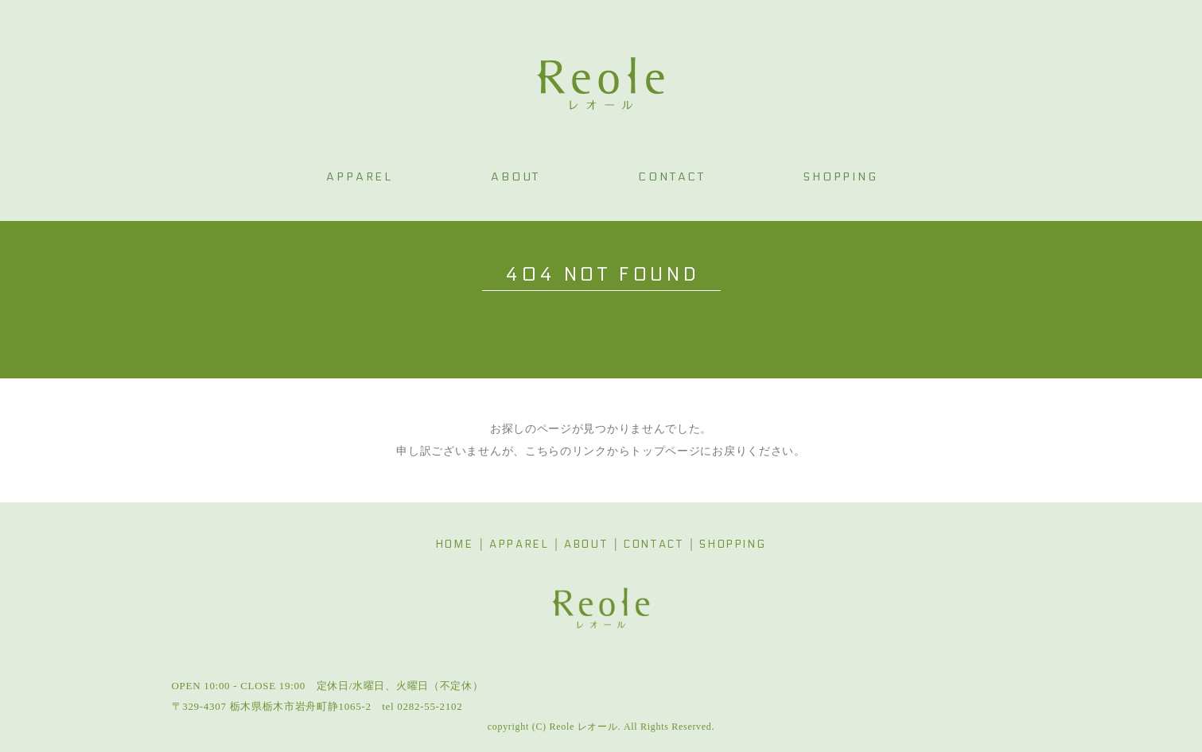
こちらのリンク (566, 451)
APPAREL (518, 544)
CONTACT (653, 544)
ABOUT (586, 544)
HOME (454, 544)
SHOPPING (732, 544)
